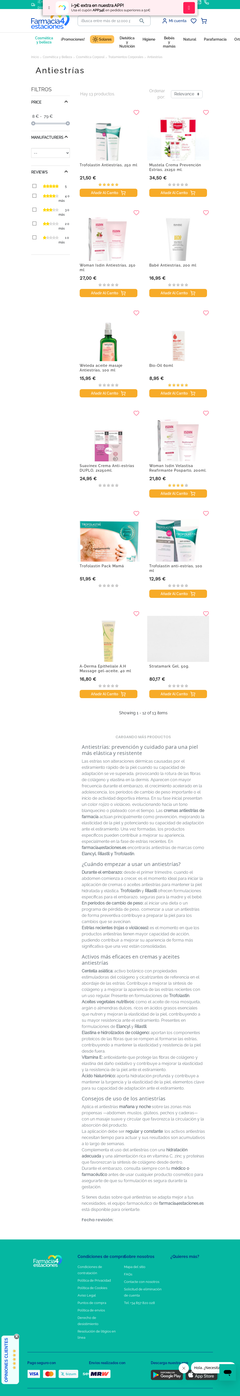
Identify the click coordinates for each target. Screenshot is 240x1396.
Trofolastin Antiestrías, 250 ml (108, 165)
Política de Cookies (92, 1288)
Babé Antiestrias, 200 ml (172, 265)
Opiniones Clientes (6, 1360)
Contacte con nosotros (141, 1282)
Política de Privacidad (94, 1280)
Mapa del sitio (134, 1267)
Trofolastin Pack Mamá (102, 566)
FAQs (128, 1274)
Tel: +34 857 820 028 (139, 1303)
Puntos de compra (92, 1303)
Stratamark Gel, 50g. (169, 666)
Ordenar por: (157, 93)
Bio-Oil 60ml (161, 365)
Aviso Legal (87, 1295)
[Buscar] (106, 21)
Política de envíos (91, 1310)
